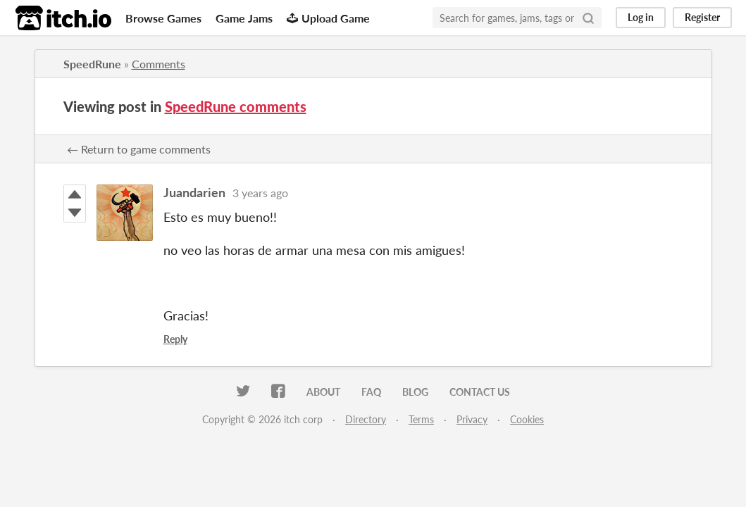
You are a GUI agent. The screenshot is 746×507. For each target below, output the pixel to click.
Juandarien (194, 192)
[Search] (588, 17)
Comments (158, 63)
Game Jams (244, 18)
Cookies (527, 419)
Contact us (479, 392)
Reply (175, 339)
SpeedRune (92, 63)
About (323, 392)
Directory (365, 419)
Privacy (471, 419)
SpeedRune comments (235, 106)
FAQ (371, 392)
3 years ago (260, 192)
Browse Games (163, 18)
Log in (641, 17)
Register (702, 17)
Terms (421, 419)
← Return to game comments (139, 149)
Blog (415, 392)
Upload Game (328, 18)
